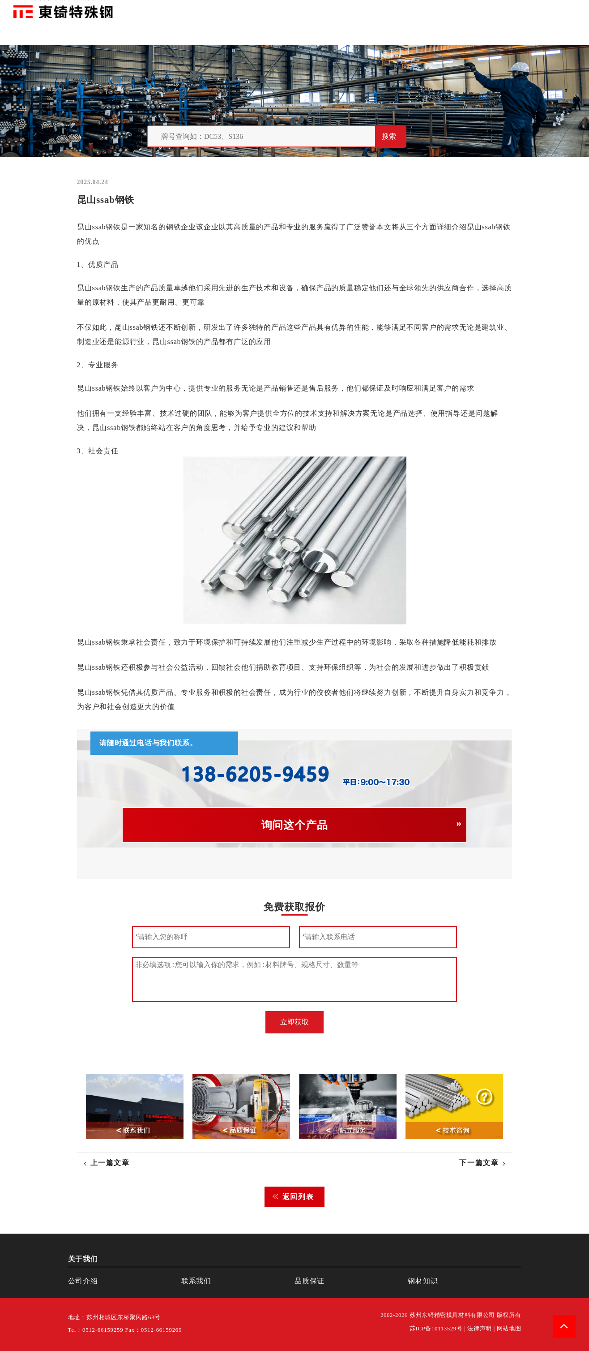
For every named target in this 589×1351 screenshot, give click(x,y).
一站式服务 (535, 9)
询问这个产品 (294, 825)
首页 (427, 9)
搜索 (389, 136)
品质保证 (477, 9)
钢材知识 (566, 9)
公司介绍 (83, 1281)
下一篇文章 (479, 1162)
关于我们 (449, 9)
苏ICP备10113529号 (436, 1328)
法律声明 (479, 1328)
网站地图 (509, 1328)
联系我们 (504, 9)
